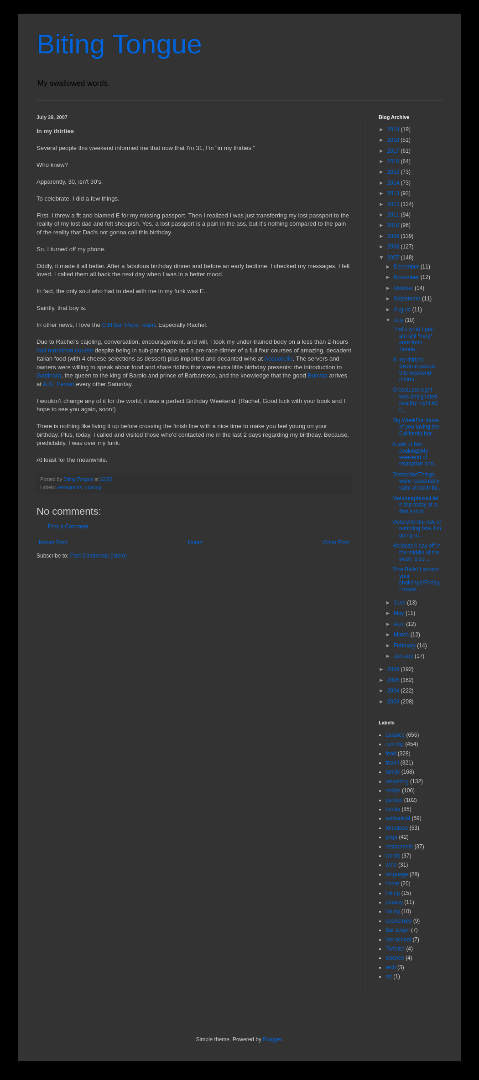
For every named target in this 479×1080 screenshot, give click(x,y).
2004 (394, 690)
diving (392, 911)
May (400, 613)
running (93, 487)
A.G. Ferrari (58, 384)
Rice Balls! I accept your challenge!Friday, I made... (416, 579)
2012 (394, 204)
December (407, 267)
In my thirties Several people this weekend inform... (414, 369)
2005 (394, 680)
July (399, 320)
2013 (394, 193)
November (407, 277)
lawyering (397, 781)
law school (398, 939)
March (402, 634)
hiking (392, 893)
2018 (394, 140)
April (400, 624)
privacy (394, 902)
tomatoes (396, 828)
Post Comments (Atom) (98, 556)
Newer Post (53, 542)
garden (393, 800)
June (400, 602)
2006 (394, 669)
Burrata (318, 375)
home (392, 883)
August (403, 309)
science (394, 958)
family (392, 772)
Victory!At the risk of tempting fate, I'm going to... (416, 528)
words (392, 856)
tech (390, 967)
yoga (391, 837)
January (404, 656)
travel (392, 763)
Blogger (272, 1039)
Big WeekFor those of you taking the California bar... (415, 427)
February (405, 645)
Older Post (336, 542)
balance (395, 735)
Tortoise (395, 949)
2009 (394, 236)
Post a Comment (68, 526)
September (408, 298)
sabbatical (397, 818)
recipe (393, 790)
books (392, 809)
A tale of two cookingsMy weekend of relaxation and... (415, 454)
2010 (394, 225)
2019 (394, 129)
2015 (394, 172)
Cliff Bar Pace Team (128, 324)
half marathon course (64, 350)
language (396, 874)
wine (391, 865)
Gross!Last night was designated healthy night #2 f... (415, 400)
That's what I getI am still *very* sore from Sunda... (413, 339)
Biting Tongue (119, 44)
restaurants (69, 487)
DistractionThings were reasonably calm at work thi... (417, 481)
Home (195, 542)
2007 (394, 257)
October (404, 288)
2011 (394, 215)
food (390, 753)
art (388, 976)
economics (398, 921)
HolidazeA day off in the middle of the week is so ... (416, 552)
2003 (394, 701)
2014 (394, 183)
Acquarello (278, 358)
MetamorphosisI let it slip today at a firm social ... (415, 505)
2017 (394, 151)
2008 (394, 246)
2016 (394, 161)
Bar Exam (397, 930)
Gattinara (48, 375)
